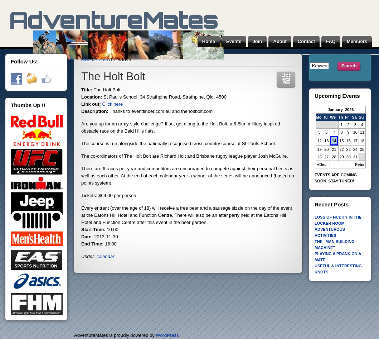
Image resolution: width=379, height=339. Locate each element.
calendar (101, 60)
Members (357, 41)
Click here (112, 104)
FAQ (331, 41)
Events (234, 41)
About (280, 41)
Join (257, 41)
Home (208, 41)
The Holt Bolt (113, 76)
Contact (306, 41)
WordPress (167, 335)
